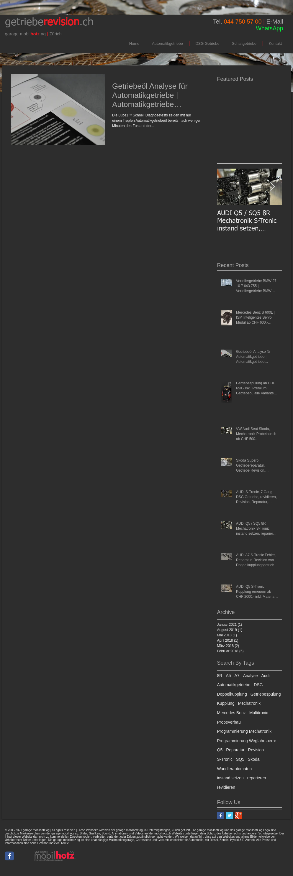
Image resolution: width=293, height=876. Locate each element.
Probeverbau (229, 722)
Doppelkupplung (232, 694)
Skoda (254, 759)
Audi (265, 675)
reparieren (256, 777)
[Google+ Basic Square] (238, 815)
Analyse (250, 675)
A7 (237, 675)
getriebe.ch (49, 22)
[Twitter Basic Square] (229, 815)
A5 (228, 675)
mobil (25, 33)
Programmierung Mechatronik (244, 731)
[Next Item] (272, 186)
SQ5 (240, 759)
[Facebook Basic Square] (220, 815)
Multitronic (258, 712)
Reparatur (235, 749)
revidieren (226, 787)
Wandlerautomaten (234, 768)
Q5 (220, 749)
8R (219, 675)
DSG (258, 684)
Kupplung (226, 703)
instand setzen (230, 777)
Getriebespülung (266, 694)
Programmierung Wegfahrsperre (246, 740)
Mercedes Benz (231, 712)
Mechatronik (249, 703)
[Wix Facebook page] (9, 856)
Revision (256, 749)
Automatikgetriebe (234, 684)
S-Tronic (225, 759)
